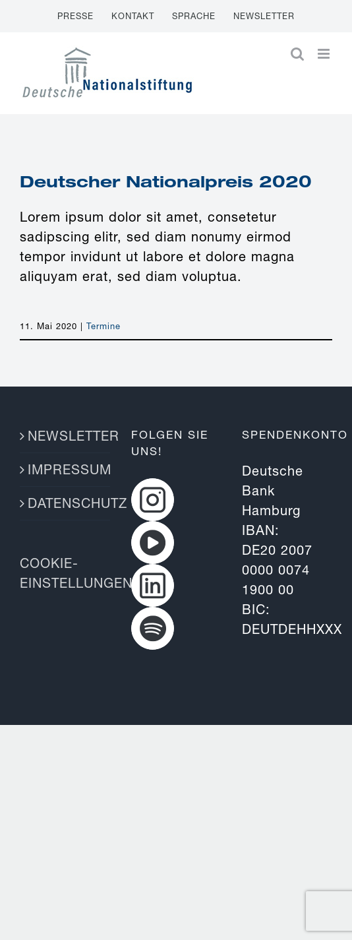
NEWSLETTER (65, 435)
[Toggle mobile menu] (325, 54)
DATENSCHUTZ (65, 503)
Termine (103, 326)
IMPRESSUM (65, 469)
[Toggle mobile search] (298, 54)
